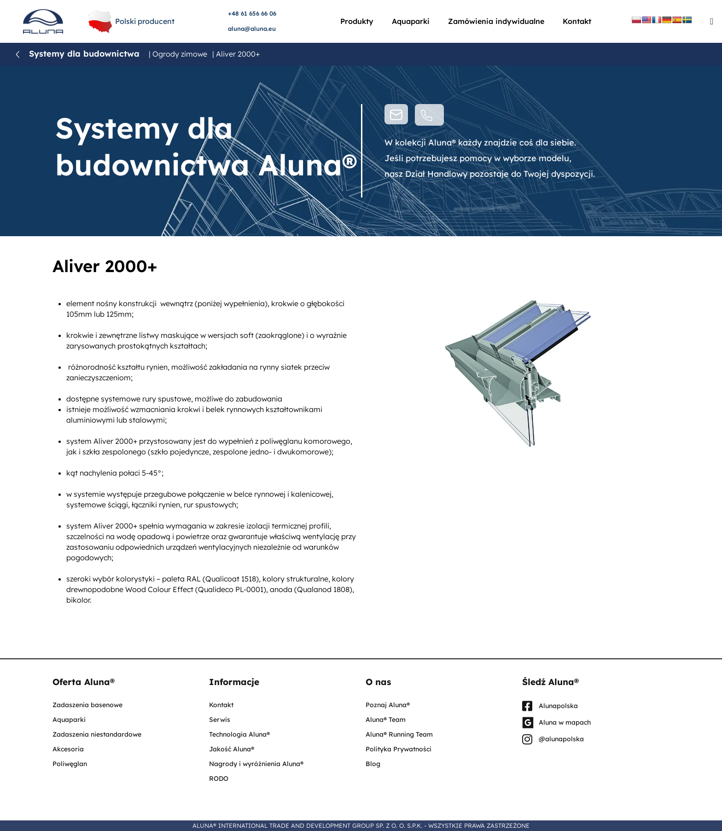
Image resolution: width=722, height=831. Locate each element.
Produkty (356, 21)
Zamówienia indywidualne (496, 21)
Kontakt (577, 21)
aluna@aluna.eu (252, 28)
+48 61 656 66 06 (252, 13)
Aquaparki (411, 21)
